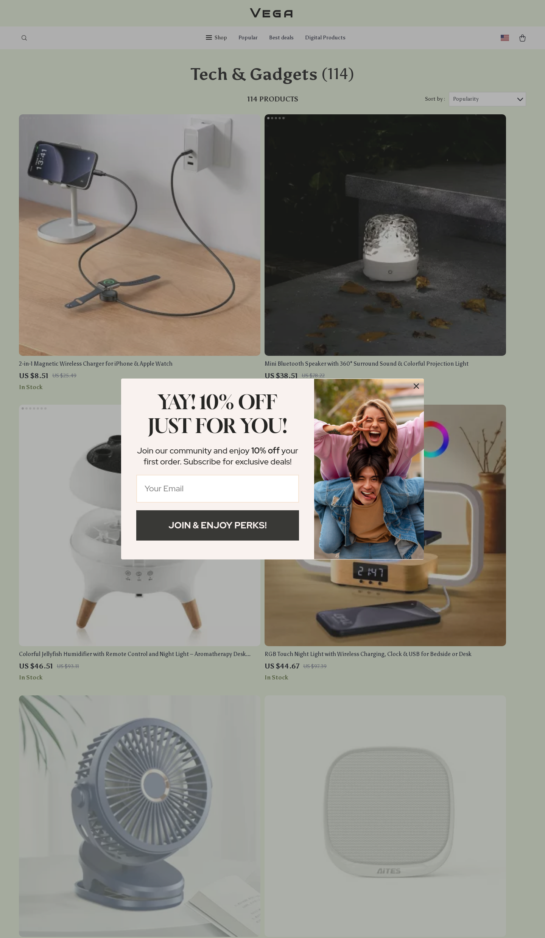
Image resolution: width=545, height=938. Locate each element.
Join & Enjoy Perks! (217, 525)
